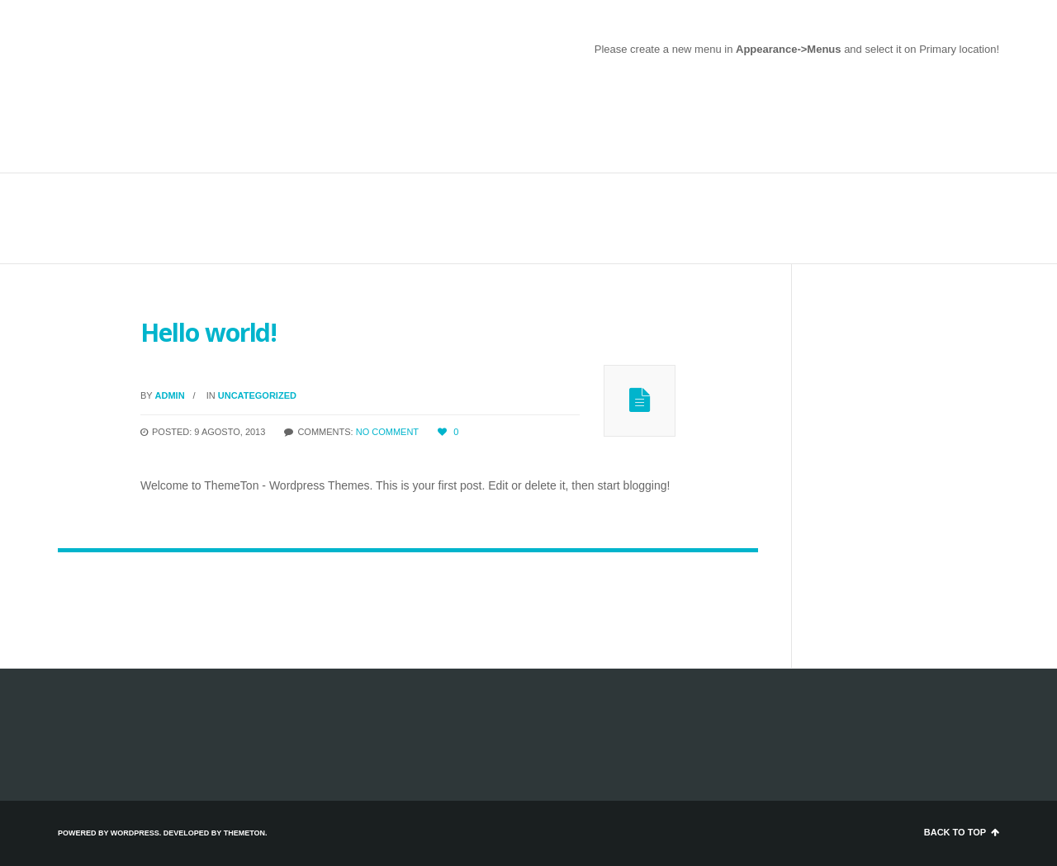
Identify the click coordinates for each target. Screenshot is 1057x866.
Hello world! (208, 332)
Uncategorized (257, 395)
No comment (387, 432)
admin (170, 395)
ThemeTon (244, 833)
